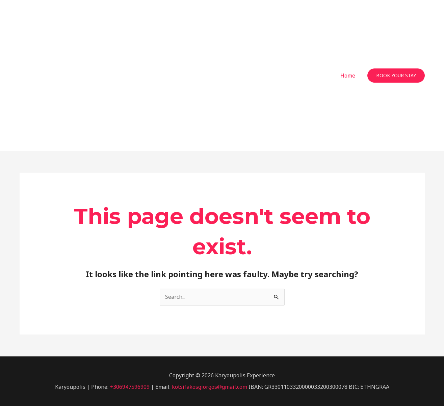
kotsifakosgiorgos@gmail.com (209, 386)
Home (347, 75)
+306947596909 (130, 386)
